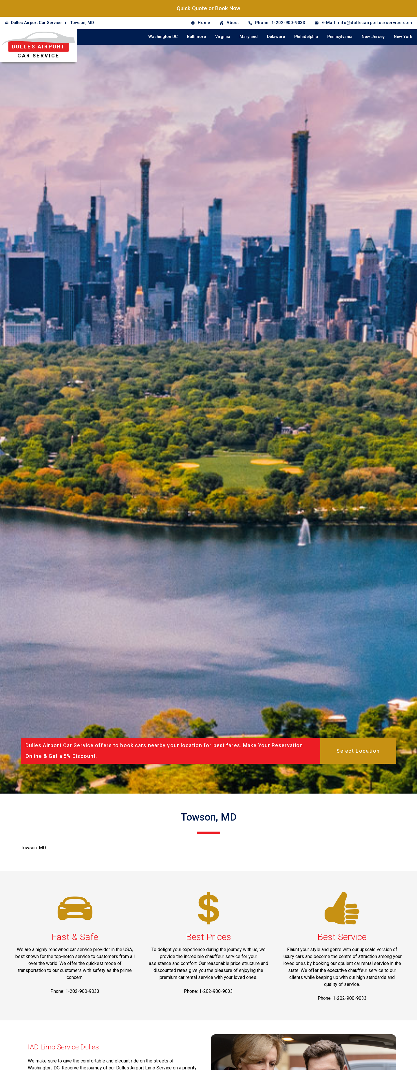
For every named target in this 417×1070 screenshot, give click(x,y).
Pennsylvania (339, 36)
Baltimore (196, 36)
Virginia (222, 36)
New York (403, 36)
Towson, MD (82, 22)
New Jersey (373, 36)
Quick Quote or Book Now (208, 8)
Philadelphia (306, 36)
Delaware (276, 36)
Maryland (248, 36)
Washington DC (163, 36)
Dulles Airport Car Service (36, 22)
